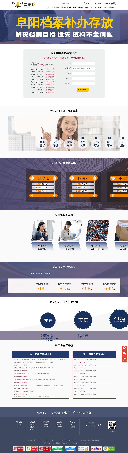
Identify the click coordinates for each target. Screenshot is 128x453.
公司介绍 (19, 424)
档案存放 (32, 427)
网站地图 (83, 443)
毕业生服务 (66, 7)
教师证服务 (78, 7)
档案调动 (32, 429)
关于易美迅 (109, 7)
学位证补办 (59, 426)
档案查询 (32, 424)
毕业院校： (68, 73)
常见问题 (73, 426)
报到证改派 (45, 426)
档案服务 (55, 7)
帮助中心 (98, 7)
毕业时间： (68, 83)
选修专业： (68, 78)
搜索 (87, 3)
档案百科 (88, 7)
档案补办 (32, 426)
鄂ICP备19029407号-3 (71, 440)
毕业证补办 (59, 424)
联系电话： (68, 68)
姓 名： (68, 63)
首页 (47, 7)
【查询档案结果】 (50, 70)
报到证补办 (45, 424)
